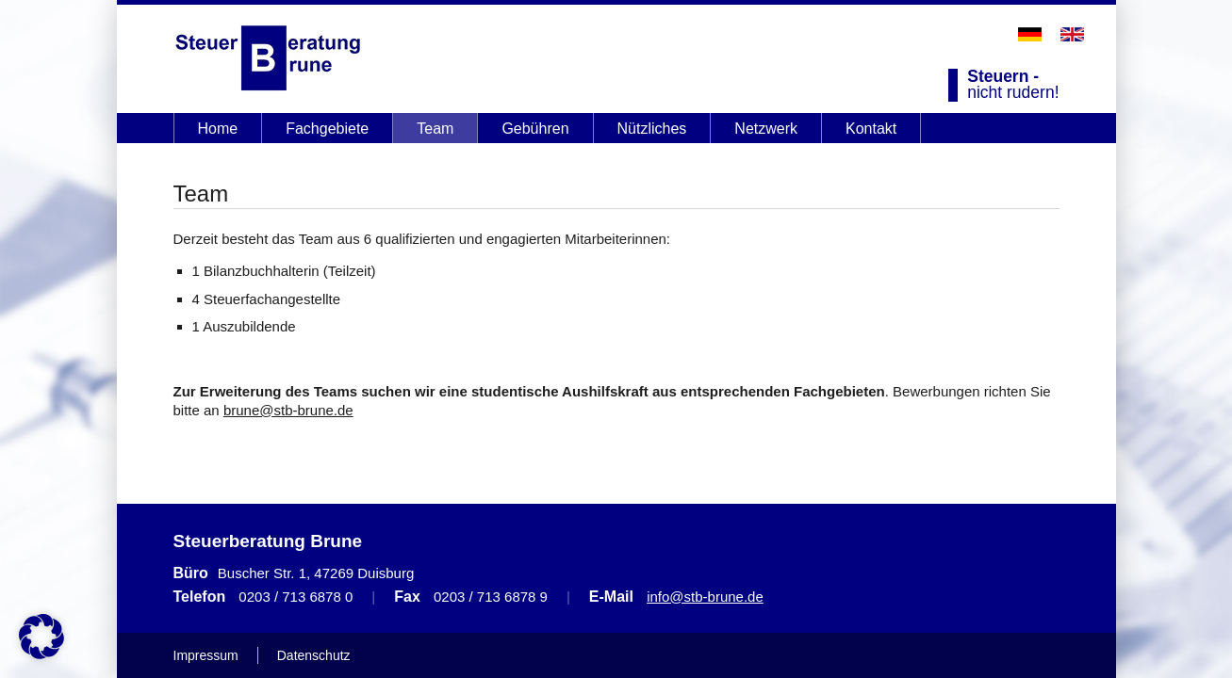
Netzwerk (765, 129)
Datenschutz (314, 655)
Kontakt (871, 129)
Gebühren (534, 129)
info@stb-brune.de (705, 597)
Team (435, 129)
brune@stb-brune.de (288, 410)
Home (218, 129)
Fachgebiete (327, 129)
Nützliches (652, 129)
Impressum (205, 655)
